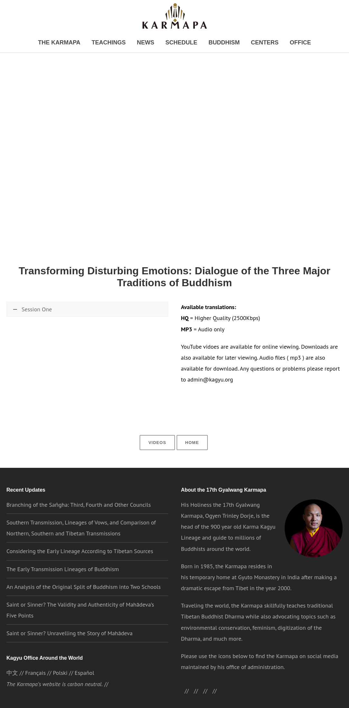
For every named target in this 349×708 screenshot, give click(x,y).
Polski (59, 665)
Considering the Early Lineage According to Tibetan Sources (79, 543)
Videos (158, 434)
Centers (253, 43)
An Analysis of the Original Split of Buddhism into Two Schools (83, 579)
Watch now (26, 329)
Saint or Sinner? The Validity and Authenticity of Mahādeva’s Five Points (85, 602)
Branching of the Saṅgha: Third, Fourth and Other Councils (78, 497)
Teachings (115, 43)
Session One (32, 312)
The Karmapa (72, 43)
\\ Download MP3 (107, 329)
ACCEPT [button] (285, 697)
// (209, 683)
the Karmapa (231, 558)
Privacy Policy (212, 697)
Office (285, 43)
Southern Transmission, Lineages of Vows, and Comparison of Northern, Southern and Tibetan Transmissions (80, 520)
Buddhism (217, 43)
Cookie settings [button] (250, 697)
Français (35, 665)
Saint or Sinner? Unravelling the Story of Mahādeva (69, 625)
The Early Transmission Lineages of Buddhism (62, 561)
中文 (12, 665)
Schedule (180, 43)
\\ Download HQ (62, 329)
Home (191, 434)
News (148, 43)
